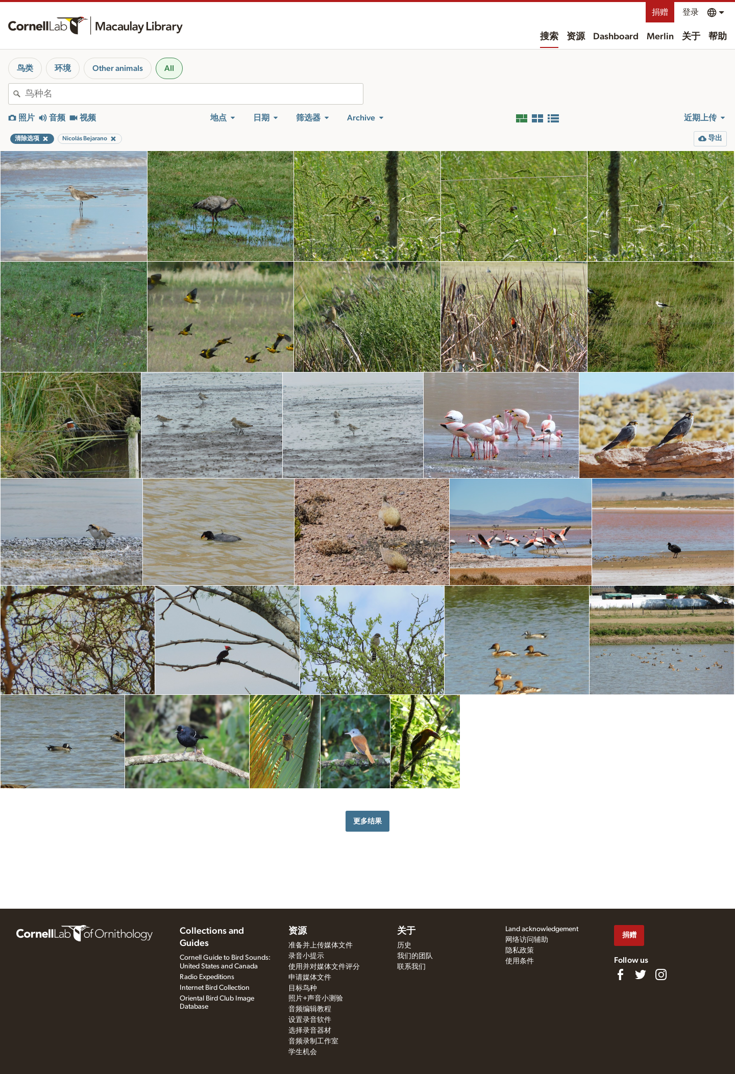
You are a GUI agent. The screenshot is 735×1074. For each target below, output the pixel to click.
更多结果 (367, 821)
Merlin (660, 36)
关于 (691, 36)
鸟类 (25, 68)
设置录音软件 (309, 1019)
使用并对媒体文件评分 (324, 966)
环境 (63, 68)
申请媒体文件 (309, 977)
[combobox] (194, 94)
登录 (690, 12)
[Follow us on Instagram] (661, 974)
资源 (576, 36)
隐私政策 (519, 950)
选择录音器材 (309, 1030)
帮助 (717, 36)
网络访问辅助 (526, 939)
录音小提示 (306, 956)
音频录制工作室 (313, 1041)
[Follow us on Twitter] (640, 974)
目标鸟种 (302, 988)
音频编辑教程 (309, 1009)
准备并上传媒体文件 (320, 945)
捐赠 (660, 12)
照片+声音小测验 (315, 998)
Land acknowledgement (541, 929)
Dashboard (616, 36)
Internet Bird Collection (215, 987)
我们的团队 (415, 956)
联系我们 (411, 966)
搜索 (549, 36)
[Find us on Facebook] (620, 974)
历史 (404, 945)
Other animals (117, 68)
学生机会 (302, 1052)
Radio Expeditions (207, 977)
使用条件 (519, 961)
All (169, 68)
